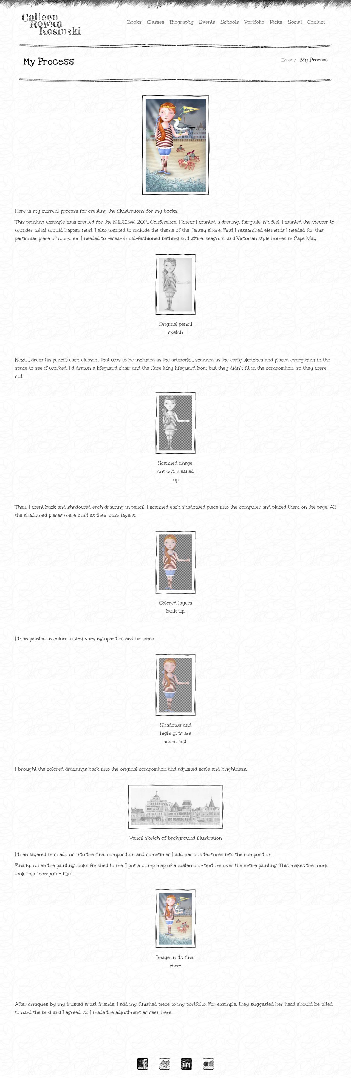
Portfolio (254, 22)
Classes (155, 22)
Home (287, 60)
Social (295, 22)
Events (207, 22)
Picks (276, 22)
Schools (229, 22)
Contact (316, 22)
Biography (182, 22)
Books (134, 22)
